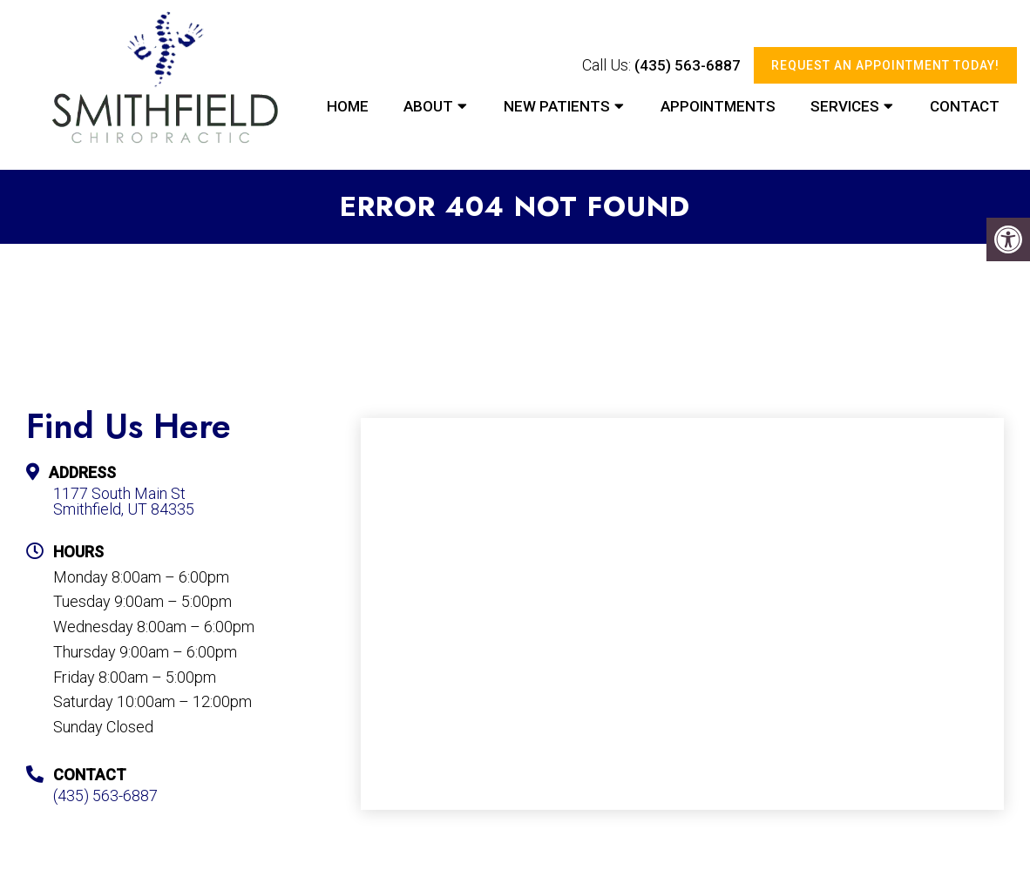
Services (844, 106)
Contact (965, 106)
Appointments (718, 106)
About (428, 106)
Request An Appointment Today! (885, 65)
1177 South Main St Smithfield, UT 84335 (123, 501)
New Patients (557, 106)
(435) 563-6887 (687, 65)
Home (348, 106)
